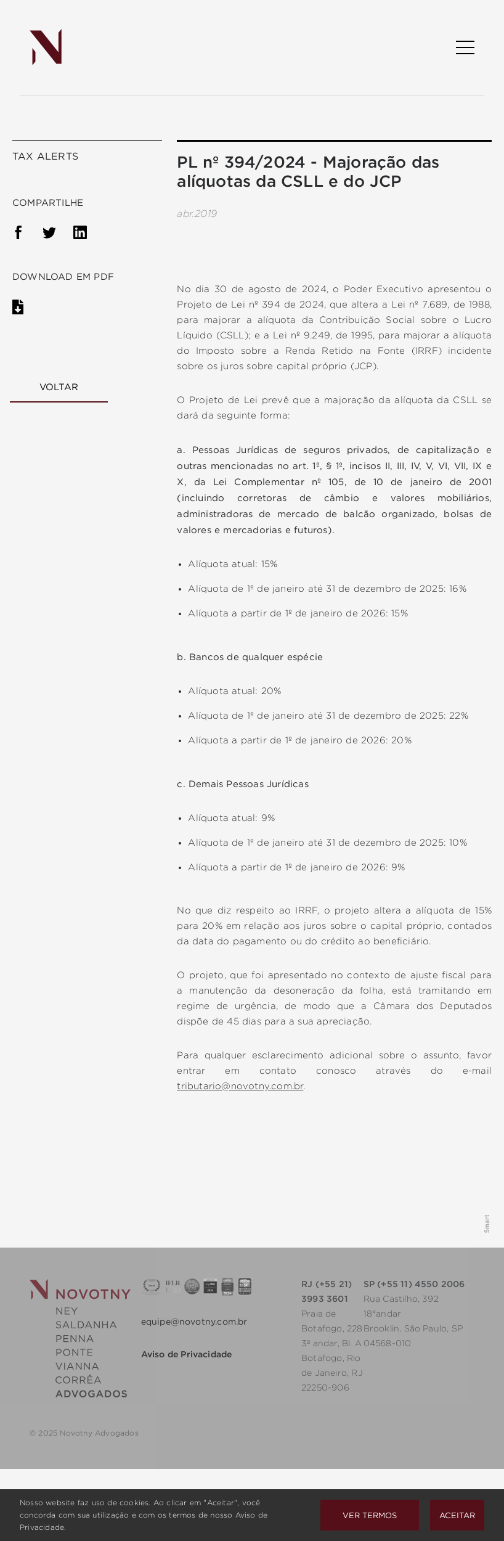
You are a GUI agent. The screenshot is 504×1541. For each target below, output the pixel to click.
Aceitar (457, 1515)
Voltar (58, 387)
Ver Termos (370, 1515)
